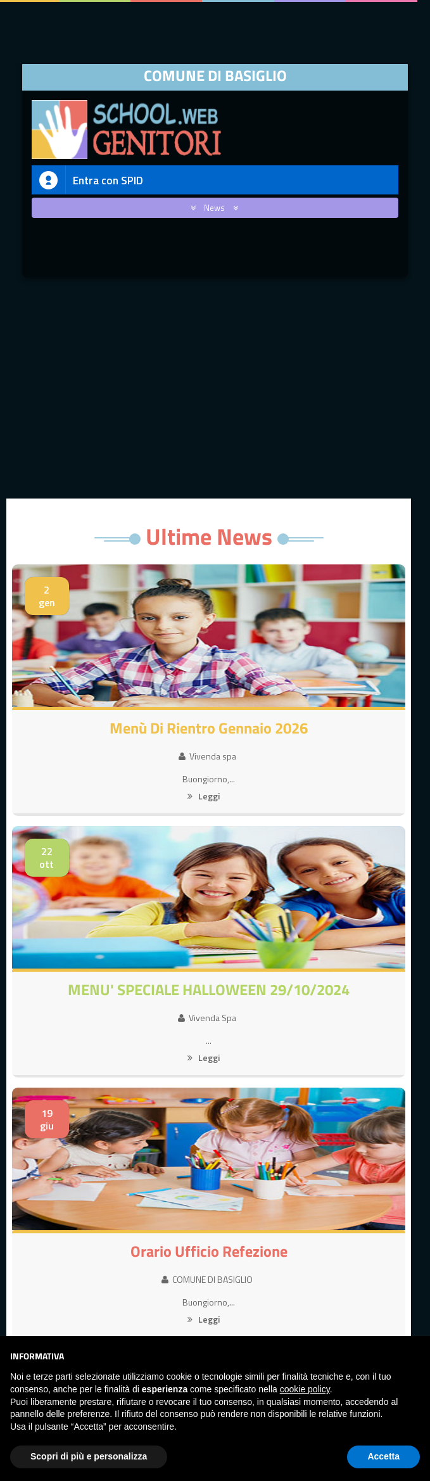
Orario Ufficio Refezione (209, 1251)
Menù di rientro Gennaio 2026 (209, 728)
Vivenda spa (207, 756)
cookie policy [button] (305, 1389)
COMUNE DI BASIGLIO (207, 1279)
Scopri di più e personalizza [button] (88, 1456)
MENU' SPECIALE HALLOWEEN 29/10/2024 (209, 989)
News (212, 207)
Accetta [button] (383, 1456)
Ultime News (209, 536)
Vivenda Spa (207, 1017)
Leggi (203, 796)
